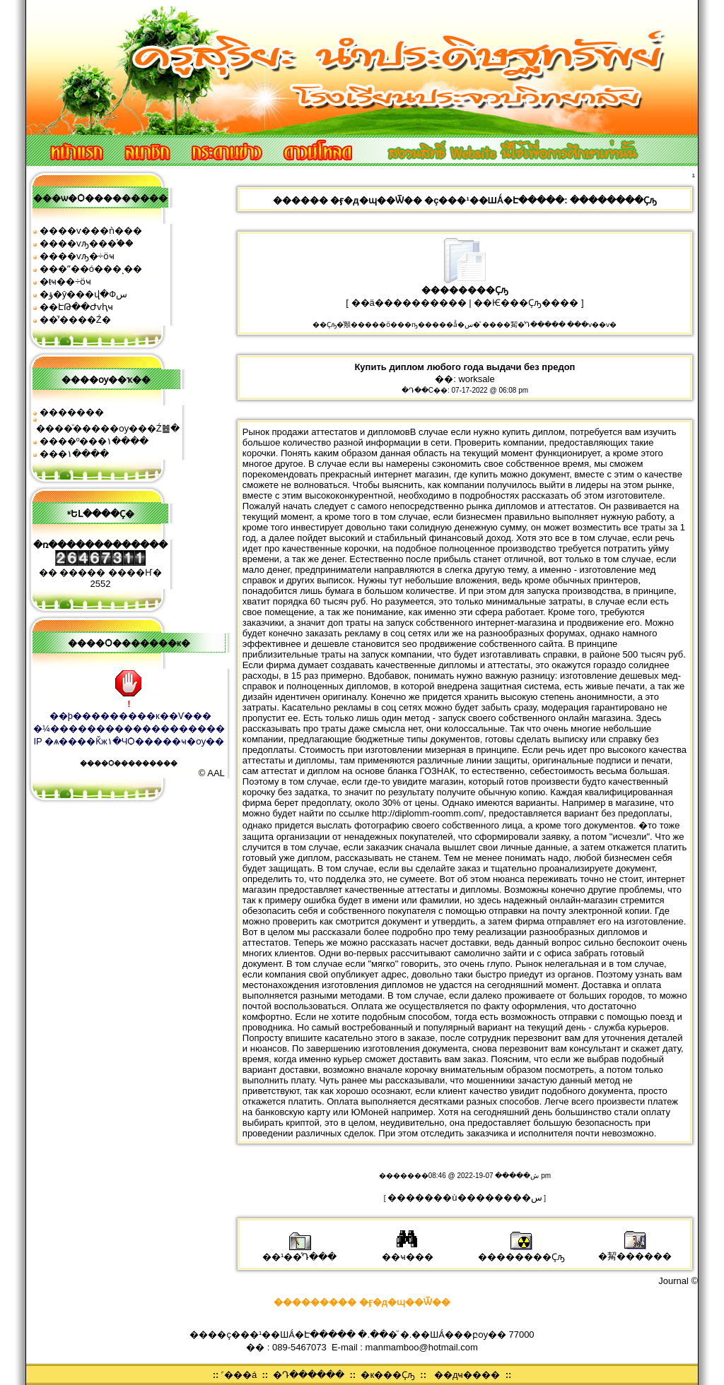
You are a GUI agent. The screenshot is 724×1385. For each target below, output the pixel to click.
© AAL (212, 773)
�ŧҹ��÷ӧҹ (66, 281)
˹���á (239, 1374)
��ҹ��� (407, 1252)
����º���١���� (94, 441)
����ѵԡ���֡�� (87, 243)
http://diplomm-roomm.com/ (428, 813)
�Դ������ (308, 1374)
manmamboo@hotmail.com (422, 1347)
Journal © (678, 1281)
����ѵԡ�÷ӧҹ (77, 256)
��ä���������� (409, 302)
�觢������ (635, 1251)
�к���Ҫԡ (388, 1374)
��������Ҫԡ (521, 1252)
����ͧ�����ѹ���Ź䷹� (108, 428)
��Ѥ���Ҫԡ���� (526, 302)
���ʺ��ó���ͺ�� (91, 268)
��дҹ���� (467, 1374)
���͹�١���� (74, 453)
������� (72, 412)
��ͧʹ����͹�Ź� (75, 319)
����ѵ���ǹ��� (91, 230)
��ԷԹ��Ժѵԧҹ (76, 307)
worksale (476, 379)
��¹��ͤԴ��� (299, 1252)
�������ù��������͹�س (464, 1197)
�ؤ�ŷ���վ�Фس (83, 294)
